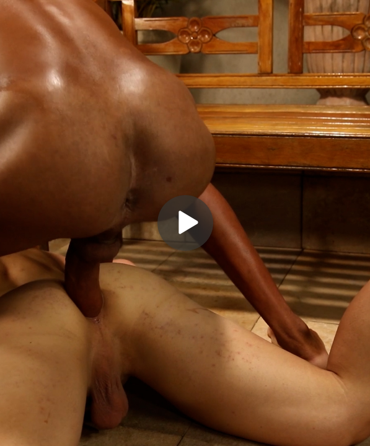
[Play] (185, 223)
